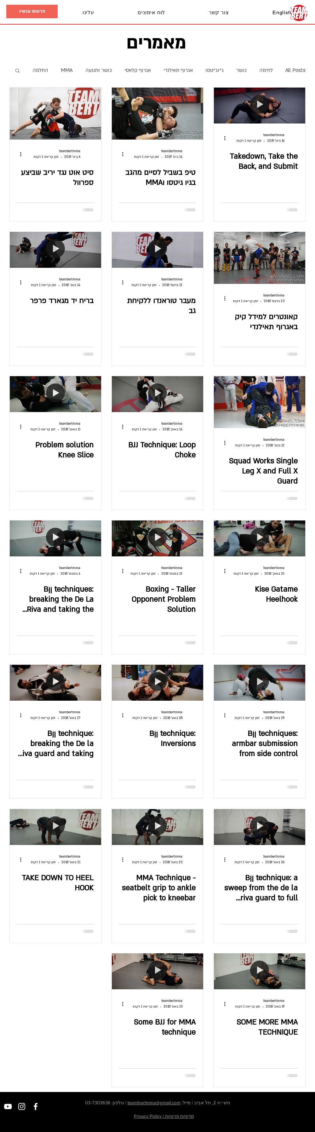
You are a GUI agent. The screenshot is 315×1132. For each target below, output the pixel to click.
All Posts (295, 70)
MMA (67, 70)
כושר (241, 70)
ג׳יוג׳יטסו (214, 70)
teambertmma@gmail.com (154, 1102)
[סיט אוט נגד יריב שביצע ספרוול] (55, 114)
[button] (28, 12)
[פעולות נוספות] (222, 138)
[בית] (299, 13)
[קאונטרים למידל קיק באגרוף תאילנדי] (259, 258)
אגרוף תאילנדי (178, 70)
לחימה (266, 70)
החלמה (40, 70)
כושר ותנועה (98, 70)
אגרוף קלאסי (137, 70)
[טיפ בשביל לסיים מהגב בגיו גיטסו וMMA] (157, 114)
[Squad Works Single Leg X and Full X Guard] (259, 402)
